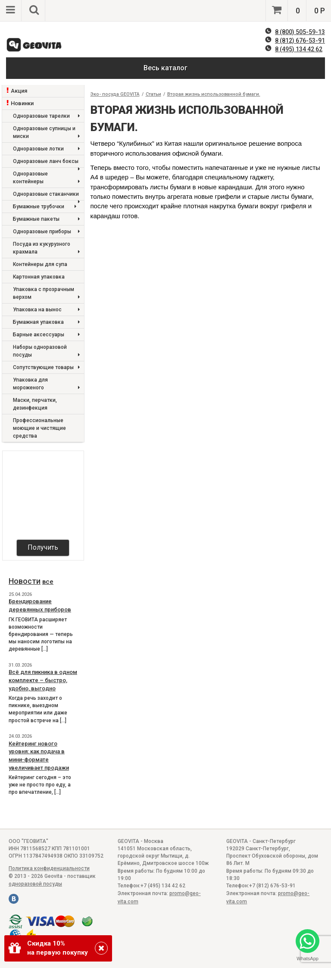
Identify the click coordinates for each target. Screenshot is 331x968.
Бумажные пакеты (46, 219)
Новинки (22, 103)
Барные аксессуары (46, 335)
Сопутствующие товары (46, 367)
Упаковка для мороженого (46, 384)
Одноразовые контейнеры (46, 178)
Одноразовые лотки (46, 149)
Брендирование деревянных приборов (40, 605)
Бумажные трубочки (44, 207)
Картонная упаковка (39, 277)
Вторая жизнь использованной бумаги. (213, 94)
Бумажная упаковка (46, 322)
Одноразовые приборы (46, 232)
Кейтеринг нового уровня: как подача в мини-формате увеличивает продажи (39, 755)
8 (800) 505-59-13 (300, 31)
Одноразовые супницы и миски (46, 133)
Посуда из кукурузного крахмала (46, 248)
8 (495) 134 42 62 (298, 49)
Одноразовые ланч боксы (46, 162)
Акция (19, 91)
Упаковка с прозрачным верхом (46, 293)
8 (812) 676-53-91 (300, 40)
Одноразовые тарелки (46, 116)
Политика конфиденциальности (49, 868)
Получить (43, 547)
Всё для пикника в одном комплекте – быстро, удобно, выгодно (43, 680)
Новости (25, 581)
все (47, 582)
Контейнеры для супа (40, 264)
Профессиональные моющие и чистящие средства (39, 428)
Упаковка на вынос (46, 310)
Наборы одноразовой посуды (46, 351)
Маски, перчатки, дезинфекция (35, 404)
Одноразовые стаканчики (46, 195)
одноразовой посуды (35, 884)
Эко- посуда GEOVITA (115, 94)
